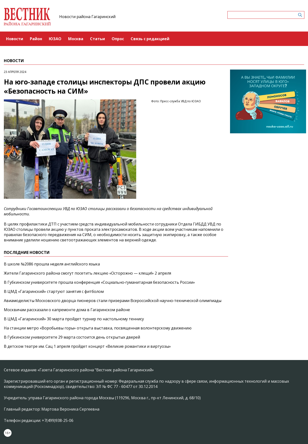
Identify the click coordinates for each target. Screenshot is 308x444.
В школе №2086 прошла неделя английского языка (52, 264)
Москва (75, 38)
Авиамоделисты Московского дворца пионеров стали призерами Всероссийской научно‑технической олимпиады (112, 300)
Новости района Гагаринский (87, 17)
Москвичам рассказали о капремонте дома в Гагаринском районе (67, 309)
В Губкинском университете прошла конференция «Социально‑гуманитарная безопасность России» (99, 282)
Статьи (97, 38)
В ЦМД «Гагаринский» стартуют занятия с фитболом (54, 291)
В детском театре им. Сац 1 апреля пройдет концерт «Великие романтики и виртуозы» (87, 346)
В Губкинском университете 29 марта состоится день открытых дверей (72, 337)
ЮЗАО (55, 38)
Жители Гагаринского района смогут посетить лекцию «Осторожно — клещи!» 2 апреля (87, 273)
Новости (14, 38)
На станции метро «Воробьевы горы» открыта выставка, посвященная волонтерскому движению (98, 328)
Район (36, 38)
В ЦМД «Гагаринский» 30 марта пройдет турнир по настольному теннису (74, 319)
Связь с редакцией (150, 38)
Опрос (118, 38)
